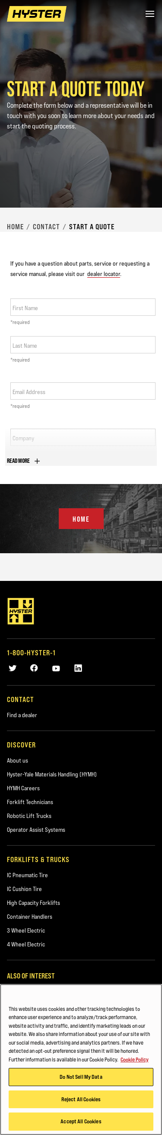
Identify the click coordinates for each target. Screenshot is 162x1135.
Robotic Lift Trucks (29, 815)
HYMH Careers (23, 788)
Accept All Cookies (80, 1121)
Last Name (25, 345)
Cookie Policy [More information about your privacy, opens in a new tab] (135, 1059)
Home (15, 226)
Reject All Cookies (81, 1099)
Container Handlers (29, 916)
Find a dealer (22, 715)
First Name (25, 308)
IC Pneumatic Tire (27, 875)
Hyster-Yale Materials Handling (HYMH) (52, 774)
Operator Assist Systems (36, 829)
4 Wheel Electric (26, 944)
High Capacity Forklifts (33, 902)
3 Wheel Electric (26, 930)
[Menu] (150, 14)
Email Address (29, 391)
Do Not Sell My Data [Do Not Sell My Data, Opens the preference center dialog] (81, 1076)
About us (17, 760)
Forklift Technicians (30, 801)
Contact (46, 226)
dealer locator (103, 273)
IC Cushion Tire (24, 888)
